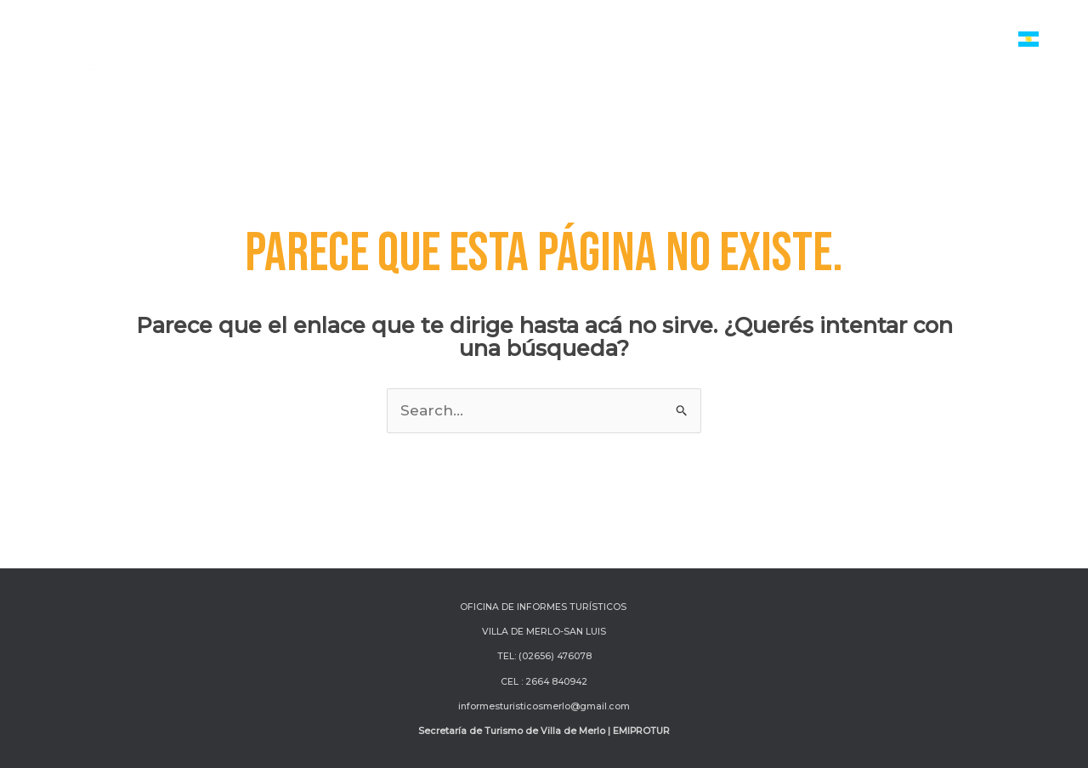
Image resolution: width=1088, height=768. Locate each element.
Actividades (562, 40)
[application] (478, 40)
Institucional (953, 40)
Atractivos (677, 40)
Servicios (451, 40)
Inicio (368, 39)
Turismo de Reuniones (812, 39)
